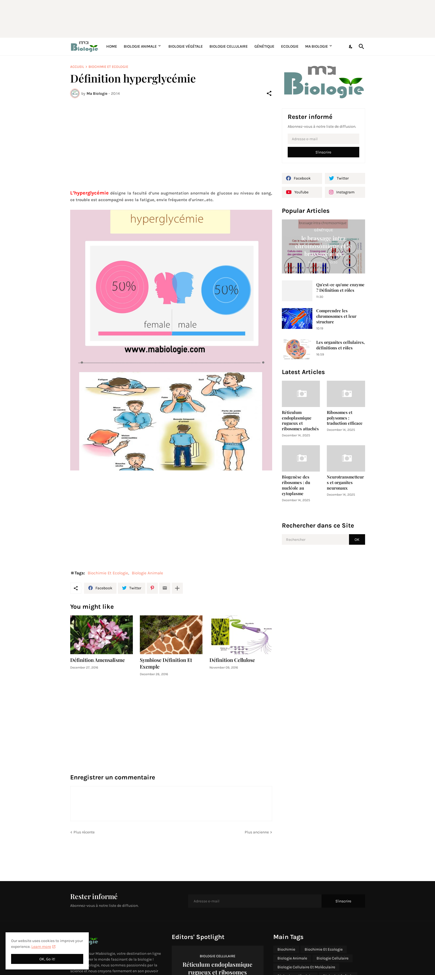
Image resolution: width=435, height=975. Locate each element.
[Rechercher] (360, 46)
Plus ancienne (257, 832)
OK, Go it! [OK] (47, 959)
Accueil (77, 66)
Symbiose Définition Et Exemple (166, 663)
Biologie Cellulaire (228, 46)
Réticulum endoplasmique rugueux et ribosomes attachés (300, 421)
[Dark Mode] (351, 46)
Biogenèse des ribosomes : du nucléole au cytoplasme (296, 485)
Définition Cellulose (232, 660)
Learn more (41, 946)
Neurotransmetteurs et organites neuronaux (345, 482)
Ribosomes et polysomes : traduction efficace (345, 418)
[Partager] (269, 93)
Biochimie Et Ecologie (108, 66)
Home (111, 46)
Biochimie (286, 949)
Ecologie (290, 46)
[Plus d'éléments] (177, 588)
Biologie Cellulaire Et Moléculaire (306, 967)
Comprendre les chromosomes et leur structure (336, 316)
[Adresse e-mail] (323, 139)
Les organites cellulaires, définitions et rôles (340, 345)
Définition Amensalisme (97, 660)
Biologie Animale (140, 46)
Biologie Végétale (185, 46)
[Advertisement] (204, 18)
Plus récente (84, 832)
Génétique (264, 46)
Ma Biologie (316, 46)
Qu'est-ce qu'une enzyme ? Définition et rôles (340, 287)
